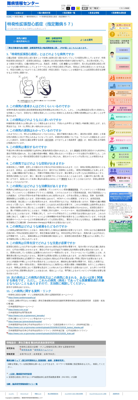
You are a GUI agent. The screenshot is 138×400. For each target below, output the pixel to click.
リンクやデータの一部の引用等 (74, 393)
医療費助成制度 (119, 13)
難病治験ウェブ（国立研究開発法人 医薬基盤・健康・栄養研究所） (36, 360)
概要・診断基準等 (54, 40)
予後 (85, 236)
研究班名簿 (27, 350)
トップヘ (11, 393)
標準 (85, 8)
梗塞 (66, 64)
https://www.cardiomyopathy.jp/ (22, 297)
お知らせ (20, 13)
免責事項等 (116, 393)
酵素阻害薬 (73, 189)
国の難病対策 (44, 13)
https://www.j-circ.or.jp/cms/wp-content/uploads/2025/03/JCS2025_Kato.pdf (41, 333)
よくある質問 (86, 40)
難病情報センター (23, 4)
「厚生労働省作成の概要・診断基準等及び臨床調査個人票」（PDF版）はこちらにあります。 (47, 48)
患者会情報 (94, 13)
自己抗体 (49, 140)
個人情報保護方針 (53, 393)
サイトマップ (24, 393)
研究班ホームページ (43, 350)
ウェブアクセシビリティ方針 (97, 393)
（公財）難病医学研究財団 (20, 374)
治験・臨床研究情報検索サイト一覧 (22, 384)
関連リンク (38, 393)
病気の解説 (21, 40)
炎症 (80, 140)
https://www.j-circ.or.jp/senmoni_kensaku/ (26, 315)
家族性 (77, 150)
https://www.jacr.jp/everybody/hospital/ (25, 321)
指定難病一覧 (69, 13)
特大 (96, 8)
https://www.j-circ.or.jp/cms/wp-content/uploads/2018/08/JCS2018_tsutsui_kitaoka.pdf (45, 327)
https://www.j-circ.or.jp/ (18, 309)
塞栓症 (64, 179)
